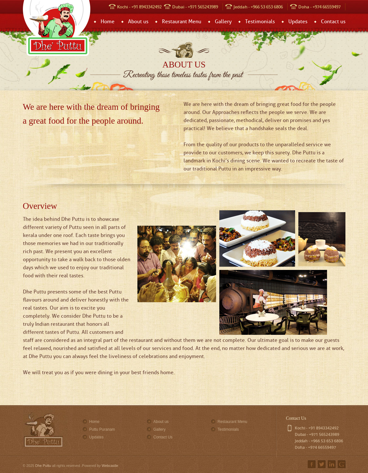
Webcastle (110, 466)
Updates (297, 21)
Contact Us (163, 437)
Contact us (333, 21)
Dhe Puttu (43, 466)
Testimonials (260, 21)
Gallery (223, 21)
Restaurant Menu (181, 21)
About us (138, 21)
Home (107, 21)
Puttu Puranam (102, 429)
